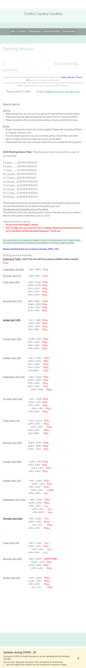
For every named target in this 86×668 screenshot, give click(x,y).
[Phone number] (29, 639)
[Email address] (36, 639)
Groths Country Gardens (43, 13)
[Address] (43, 639)
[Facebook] (49, 639)
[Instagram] (56, 639)
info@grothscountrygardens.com (61, 91)
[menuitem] (13, 31)
